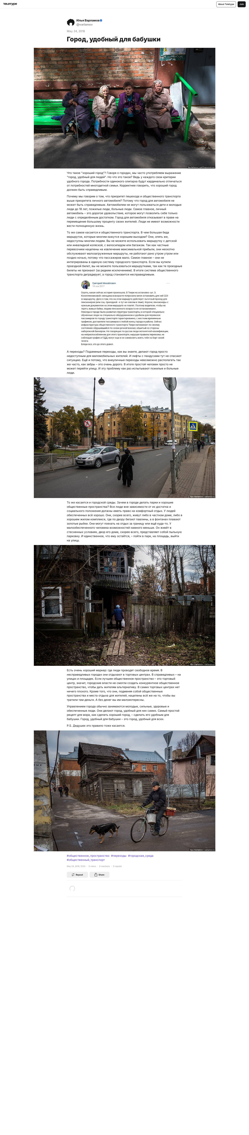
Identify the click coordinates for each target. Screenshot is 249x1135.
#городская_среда (140, 855)
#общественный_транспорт (86, 860)
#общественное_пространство (88, 855)
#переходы (118, 855)
